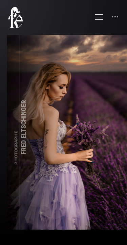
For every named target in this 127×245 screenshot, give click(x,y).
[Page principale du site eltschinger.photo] (19, 17)
